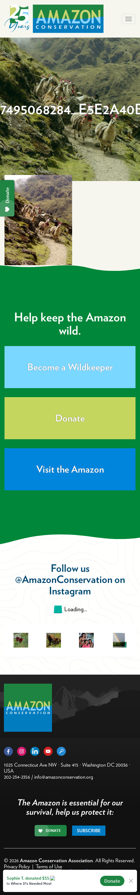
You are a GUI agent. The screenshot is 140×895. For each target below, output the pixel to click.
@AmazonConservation (63, 579)
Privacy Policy (17, 866)
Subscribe (89, 830)
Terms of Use (49, 866)
